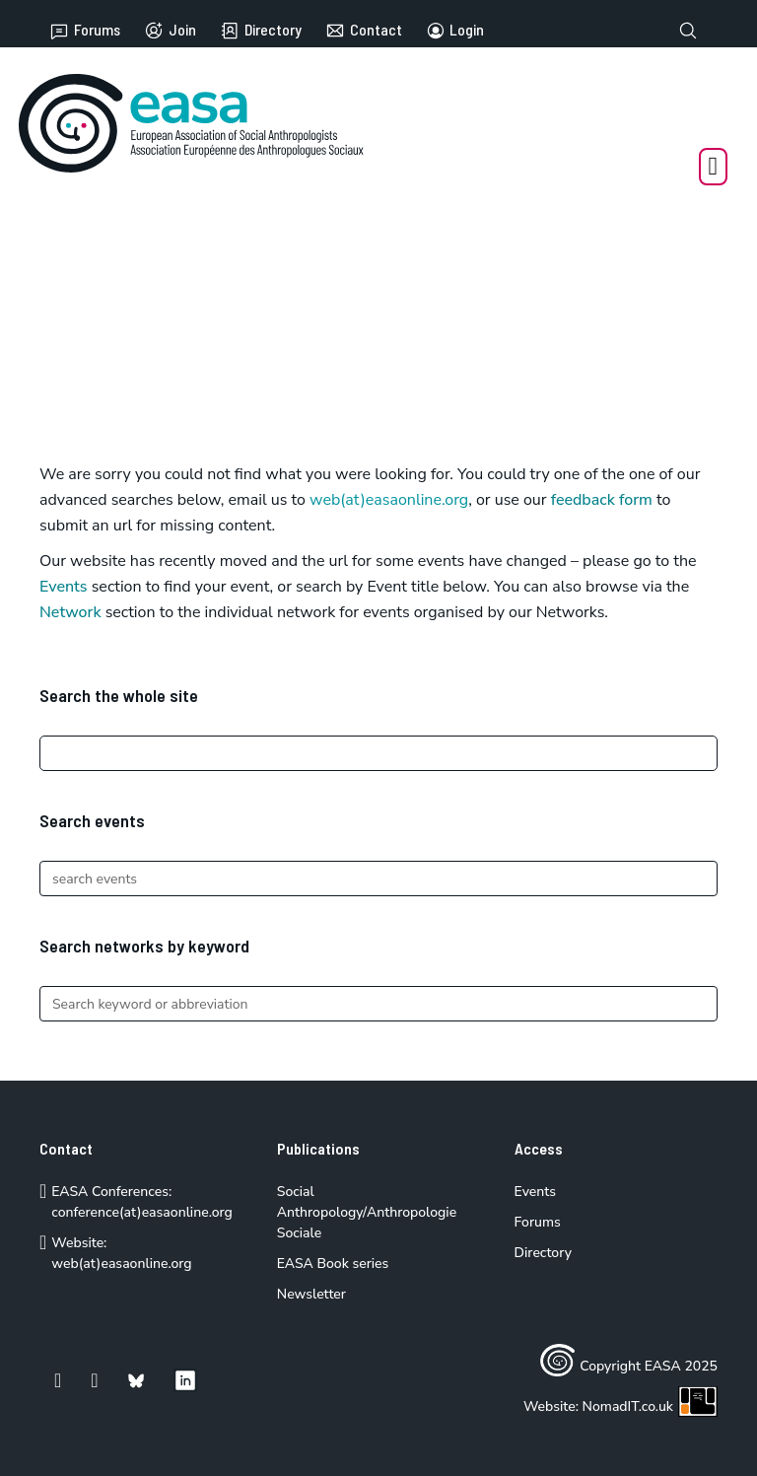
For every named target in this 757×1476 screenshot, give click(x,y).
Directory (261, 30)
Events (63, 586)
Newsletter (311, 1294)
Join (170, 30)
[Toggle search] (688, 30)
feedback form (602, 500)
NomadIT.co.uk (650, 1406)
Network (70, 612)
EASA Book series (333, 1263)
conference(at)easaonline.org (141, 1212)
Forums (84, 30)
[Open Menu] (713, 166)
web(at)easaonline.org (121, 1263)
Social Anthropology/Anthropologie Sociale (366, 1212)
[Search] (378, 753)
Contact (363, 30)
